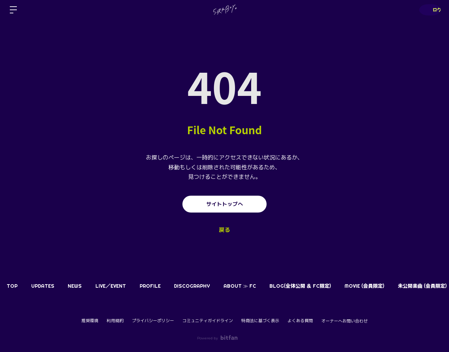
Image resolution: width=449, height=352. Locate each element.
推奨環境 (89, 320)
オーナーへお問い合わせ (344, 321)
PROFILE (168, 286)
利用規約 (115, 320)
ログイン (428, 9)
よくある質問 (300, 320)
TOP (14, 286)
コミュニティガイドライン (207, 320)
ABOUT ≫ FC (265, 286)
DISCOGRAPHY (214, 286)
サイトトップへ (224, 204)
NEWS (85, 286)
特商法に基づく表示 (260, 320)
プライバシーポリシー (153, 320)
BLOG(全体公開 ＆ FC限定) (330, 286)
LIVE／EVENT (124, 286)
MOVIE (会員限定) (398, 286)
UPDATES (48, 286)
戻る (224, 230)
